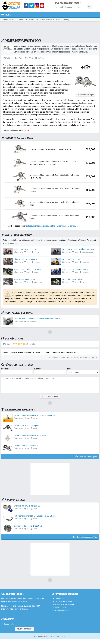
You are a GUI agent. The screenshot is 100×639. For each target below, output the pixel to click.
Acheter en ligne (85, 95)
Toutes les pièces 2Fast (85, 537)
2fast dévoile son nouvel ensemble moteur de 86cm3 (37, 319)
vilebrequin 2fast (32, 226)
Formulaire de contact (64, 604)
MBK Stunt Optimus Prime (25, 249)
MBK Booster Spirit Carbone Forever (78, 249)
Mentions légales (62, 610)
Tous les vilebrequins (86, 457)
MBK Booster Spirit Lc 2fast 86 (27, 269)
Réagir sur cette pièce (19, 364)
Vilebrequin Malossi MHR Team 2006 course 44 (34, 415)
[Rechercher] (89, 7)
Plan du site (60, 598)
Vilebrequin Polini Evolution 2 (26, 445)
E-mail (37, 369)
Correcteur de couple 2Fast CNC (28, 526)
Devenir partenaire (24, 629)
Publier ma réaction (50, 396)
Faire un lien (60, 607)
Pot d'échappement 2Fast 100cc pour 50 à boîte (35, 516)
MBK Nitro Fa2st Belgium (73, 279)
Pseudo (5, 369)
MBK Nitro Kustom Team (24, 279)
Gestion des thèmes (63, 601)
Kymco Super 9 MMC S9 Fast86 (76, 269)
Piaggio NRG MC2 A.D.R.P (26, 259)
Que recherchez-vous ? (68, 3)
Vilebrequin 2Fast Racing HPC (27, 425)
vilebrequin (62, 226)
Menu (6, 14)
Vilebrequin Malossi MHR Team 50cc (30, 435)
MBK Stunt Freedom (71, 259)
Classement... (9, 624)
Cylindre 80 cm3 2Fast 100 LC (27, 506)
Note (69, 369)
